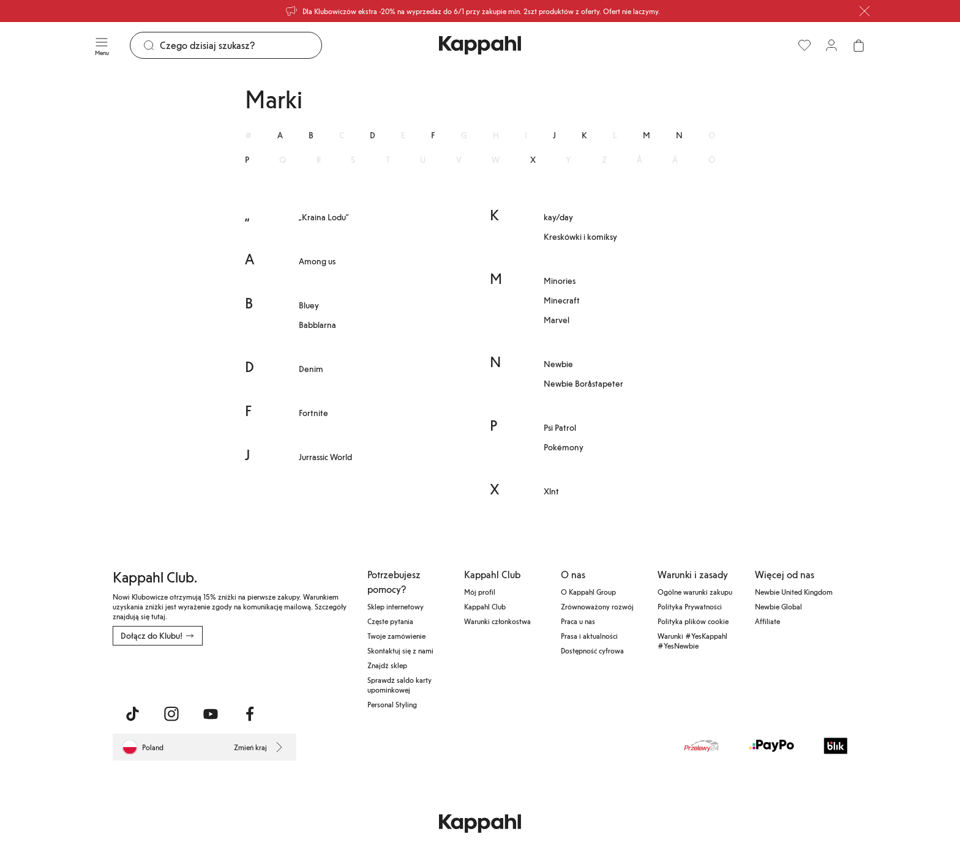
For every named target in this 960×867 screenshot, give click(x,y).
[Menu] (101, 45)
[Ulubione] (804, 45)
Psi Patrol (560, 427)
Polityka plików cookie (693, 621)
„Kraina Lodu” (323, 217)
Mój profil (479, 591)
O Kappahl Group (588, 591)
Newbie (558, 364)
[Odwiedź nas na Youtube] (210, 714)
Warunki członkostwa (497, 621)
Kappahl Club (485, 606)
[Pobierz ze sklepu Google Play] (230, 672)
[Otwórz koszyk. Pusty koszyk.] (858, 45)
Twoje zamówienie (396, 635)
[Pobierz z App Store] (149, 672)
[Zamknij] (864, 11)
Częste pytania (390, 621)
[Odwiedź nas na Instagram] (171, 714)
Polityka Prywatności (690, 606)
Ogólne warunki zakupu (695, 591)
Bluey (309, 305)
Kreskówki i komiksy (580, 236)
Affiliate (767, 621)
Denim (311, 368)
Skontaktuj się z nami (400, 650)
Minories (560, 280)
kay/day (558, 217)
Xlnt (551, 491)
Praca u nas (578, 621)
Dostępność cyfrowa (592, 650)
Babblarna (317, 324)
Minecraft (562, 300)
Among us (317, 261)
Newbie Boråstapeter (583, 383)
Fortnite (313, 412)
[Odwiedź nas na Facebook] (250, 714)
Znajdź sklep (387, 665)
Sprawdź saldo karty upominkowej (399, 684)
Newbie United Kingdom (794, 591)
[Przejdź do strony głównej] (480, 45)
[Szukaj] (240, 45)
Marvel (556, 319)
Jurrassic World (325, 457)
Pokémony (563, 447)
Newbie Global (778, 606)
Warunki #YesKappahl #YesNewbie (692, 640)
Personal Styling (392, 704)
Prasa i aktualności (589, 635)
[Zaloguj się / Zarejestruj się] (831, 45)
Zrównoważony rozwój (597, 606)
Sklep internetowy (395, 606)
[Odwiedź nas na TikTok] (132, 714)
